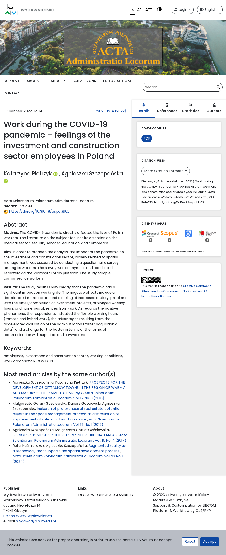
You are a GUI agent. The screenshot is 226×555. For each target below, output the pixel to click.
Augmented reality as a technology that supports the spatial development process (69, 448)
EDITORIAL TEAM (117, 80)
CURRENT (11, 80)
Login (181, 9)
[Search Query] (182, 87)
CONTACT (12, 93)
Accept (209, 541)
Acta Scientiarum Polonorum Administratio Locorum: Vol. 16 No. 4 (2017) (70, 438)
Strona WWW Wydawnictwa (27, 515)
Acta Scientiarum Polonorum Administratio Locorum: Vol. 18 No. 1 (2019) (66, 422)
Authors (214, 108)
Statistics (190, 108)
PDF (146, 138)
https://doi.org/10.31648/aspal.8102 (36, 211)
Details (143, 108)
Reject (190, 541)
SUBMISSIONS (84, 80)
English (208, 9)
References (167, 108)
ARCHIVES (35, 80)
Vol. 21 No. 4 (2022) (110, 111)
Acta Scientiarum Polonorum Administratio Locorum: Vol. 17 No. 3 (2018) (63, 395)
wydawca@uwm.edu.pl (36, 521)
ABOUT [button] (57, 80)
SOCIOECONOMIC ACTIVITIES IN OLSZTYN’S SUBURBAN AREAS (65, 435)
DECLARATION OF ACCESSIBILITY (105, 494)
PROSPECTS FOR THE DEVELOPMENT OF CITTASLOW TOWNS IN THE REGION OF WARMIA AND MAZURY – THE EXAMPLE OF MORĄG (69, 387)
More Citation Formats (164, 170)
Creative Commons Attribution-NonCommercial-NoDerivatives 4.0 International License (176, 291)
